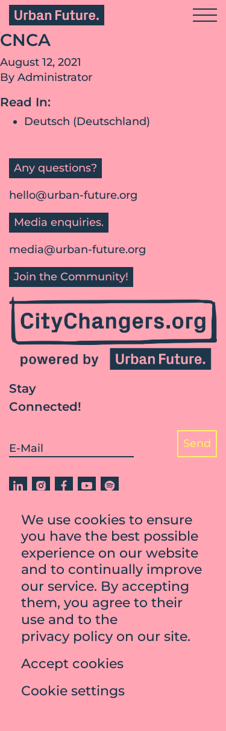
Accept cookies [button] (72, 666)
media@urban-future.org (77, 249)
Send (197, 443)
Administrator (54, 77)
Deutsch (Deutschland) (87, 121)
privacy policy (67, 639)
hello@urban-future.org (73, 195)
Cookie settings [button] (73, 693)
